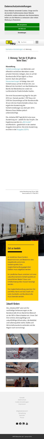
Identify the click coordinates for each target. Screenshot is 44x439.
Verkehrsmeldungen (13, 69)
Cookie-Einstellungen (22, 402)
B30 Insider (27, 122)
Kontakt (22, 398)
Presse (22, 417)
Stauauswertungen (12, 81)
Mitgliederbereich (22, 411)
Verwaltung (22, 413)
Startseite (9, 49)
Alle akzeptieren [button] (22, 25)
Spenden (22, 415)
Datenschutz (22, 400)
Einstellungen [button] (22, 32)
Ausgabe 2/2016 (22, 129)
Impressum (22, 404)
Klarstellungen (18, 49)
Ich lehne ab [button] (22, 29)
